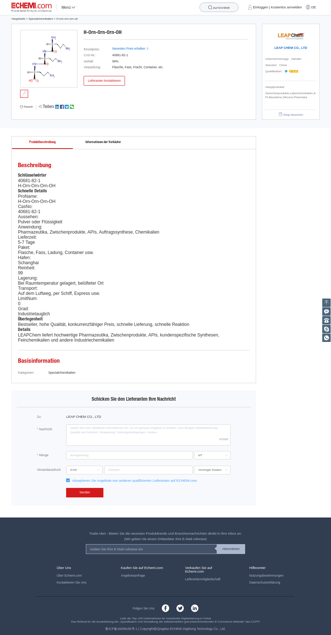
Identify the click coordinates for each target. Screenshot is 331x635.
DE (313, 7)
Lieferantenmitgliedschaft (203, 579)
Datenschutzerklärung (264, 582)
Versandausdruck (49, 470)
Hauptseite (18, 18)
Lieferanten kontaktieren (104, 80)
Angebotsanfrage (133, 575)
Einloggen (260, 7)
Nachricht (45, 429)
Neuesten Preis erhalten (130, 48)
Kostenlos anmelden (286, 7)
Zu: (39, 417)
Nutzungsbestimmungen (266, 575)
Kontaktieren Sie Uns (72, 582)
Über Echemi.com (69, 575)
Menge (44, 455)
